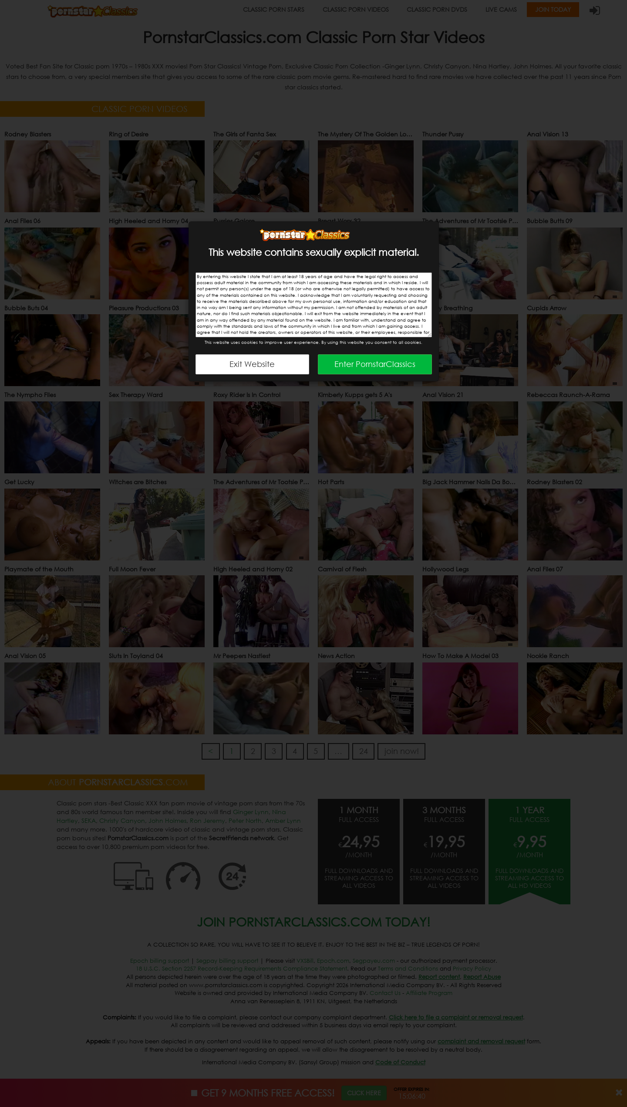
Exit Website (252, 364)
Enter (374, 364)
